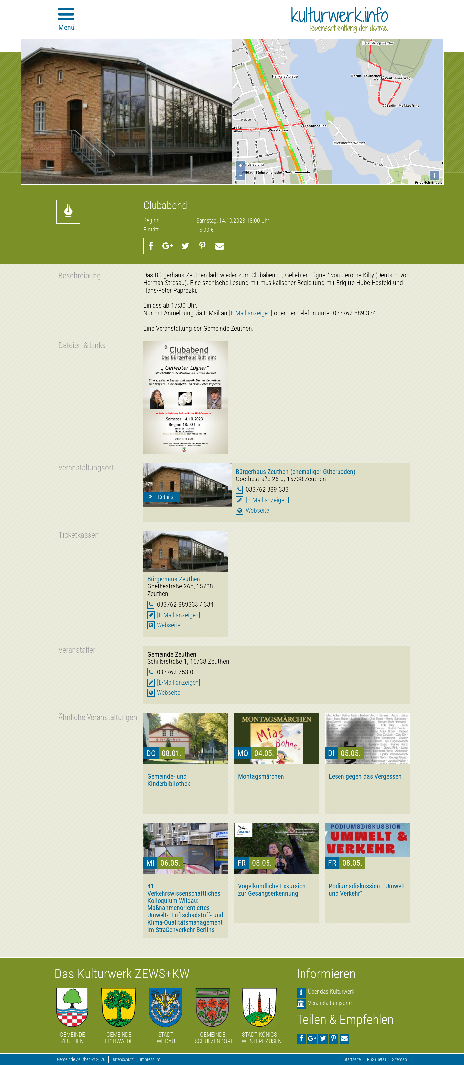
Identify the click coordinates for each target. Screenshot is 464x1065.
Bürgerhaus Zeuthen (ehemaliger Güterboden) (295, 471)
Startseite (352, 1059)
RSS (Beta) (376, 1059)
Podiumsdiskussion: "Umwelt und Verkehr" (367, 889)
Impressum (150, 1059)
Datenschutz (122, 1059)
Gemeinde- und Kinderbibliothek (168, 780)
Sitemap (399, 1059)
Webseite (257, 510)
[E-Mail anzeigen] (250, 313)
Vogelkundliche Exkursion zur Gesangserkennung (272, 889)
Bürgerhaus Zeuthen (173, 579)
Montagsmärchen (261, 776)
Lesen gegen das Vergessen (365, 776)
